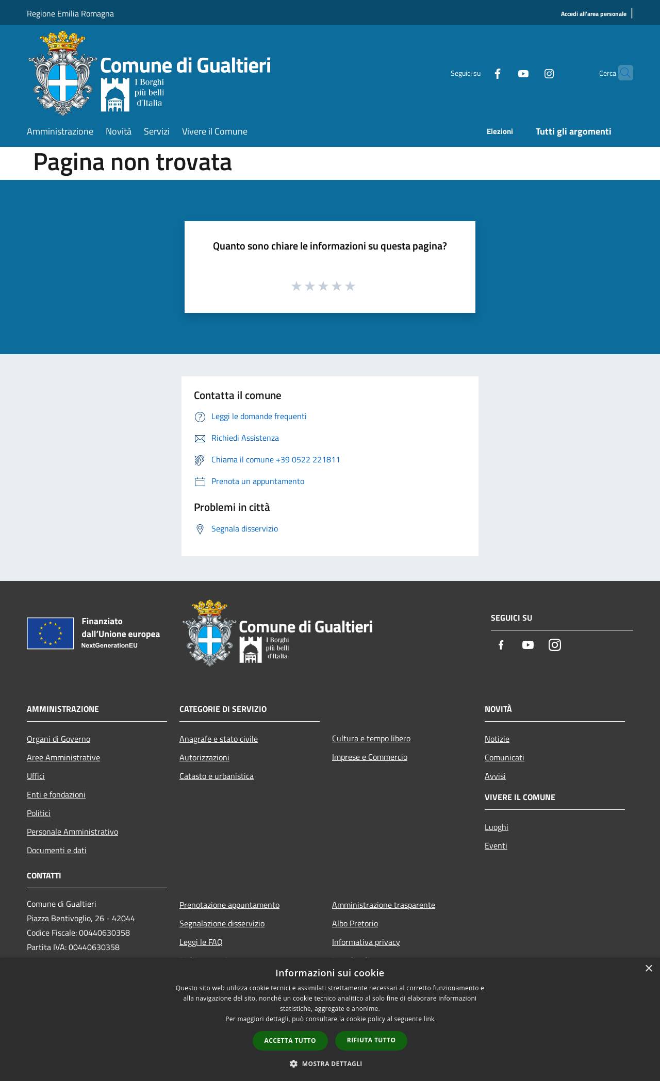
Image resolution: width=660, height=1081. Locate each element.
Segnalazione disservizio (222, 923)
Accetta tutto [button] (290, 1040)
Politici (39, 813)
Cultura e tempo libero (371, 738)
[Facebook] (477, 72)
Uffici (36, 776)
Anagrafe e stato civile (218, 739)
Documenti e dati (57, 850)
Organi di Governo (58, 739)
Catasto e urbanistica (216, 776)
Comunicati (504, 757)
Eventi (496, 845)
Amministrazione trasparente (383, 905)
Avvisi (495, 776)
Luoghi (496, 827)
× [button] (648, 969)
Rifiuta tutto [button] (371, 1040)
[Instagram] (529, 72)
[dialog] (330, 1019)
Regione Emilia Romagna (70, 13)
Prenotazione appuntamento (229, 905)
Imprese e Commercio (369, 757)
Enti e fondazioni (56, 794)
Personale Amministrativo (72, 831)
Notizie (497, 739)
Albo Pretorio (355, 923)
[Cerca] (620, 72)
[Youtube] (503, 72)
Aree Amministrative (63, 757)
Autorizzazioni (204, 757)
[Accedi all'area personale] (593, 14)
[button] (330, 1063)
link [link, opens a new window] (429, 1019)
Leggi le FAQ (201, 942)
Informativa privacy (366, 942)
